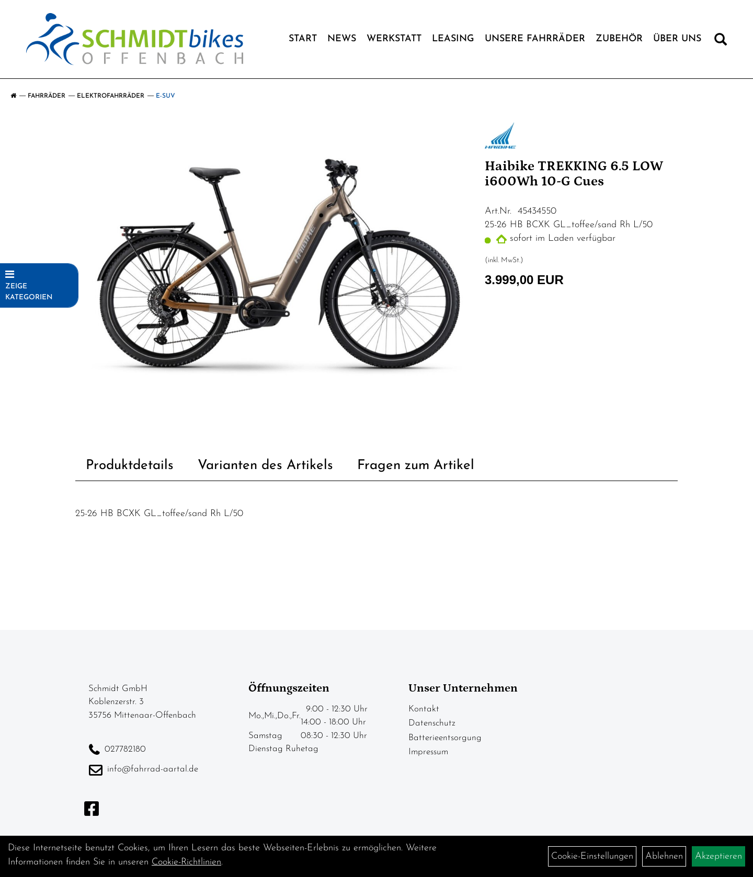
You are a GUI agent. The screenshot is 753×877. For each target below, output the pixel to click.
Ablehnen (664, 856)
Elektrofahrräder (110, 96)
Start (303, 39)
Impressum (428, 751)
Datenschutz (431, 723)
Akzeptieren (718, 856)
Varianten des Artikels (265, 466)
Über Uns (677, 39)
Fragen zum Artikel (415, 466)
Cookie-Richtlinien (186, 862)
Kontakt (423, 709)
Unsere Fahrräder (535, 39)
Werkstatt (394, 39)
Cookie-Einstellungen (592, 856)
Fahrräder (46, 96)
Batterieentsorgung (445, 737)
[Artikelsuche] (720, 42)
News (341, 39)
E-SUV (165, 96)
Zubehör (619, 39)
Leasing (453, 39)
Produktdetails (130, 466)
